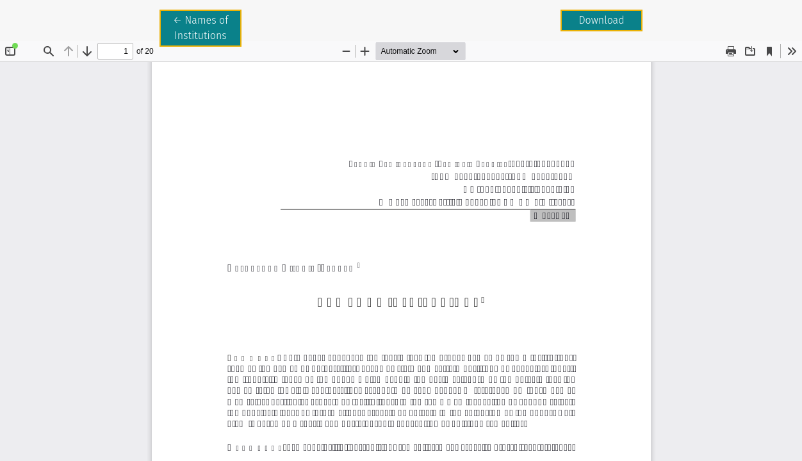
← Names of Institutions (207, 27)
